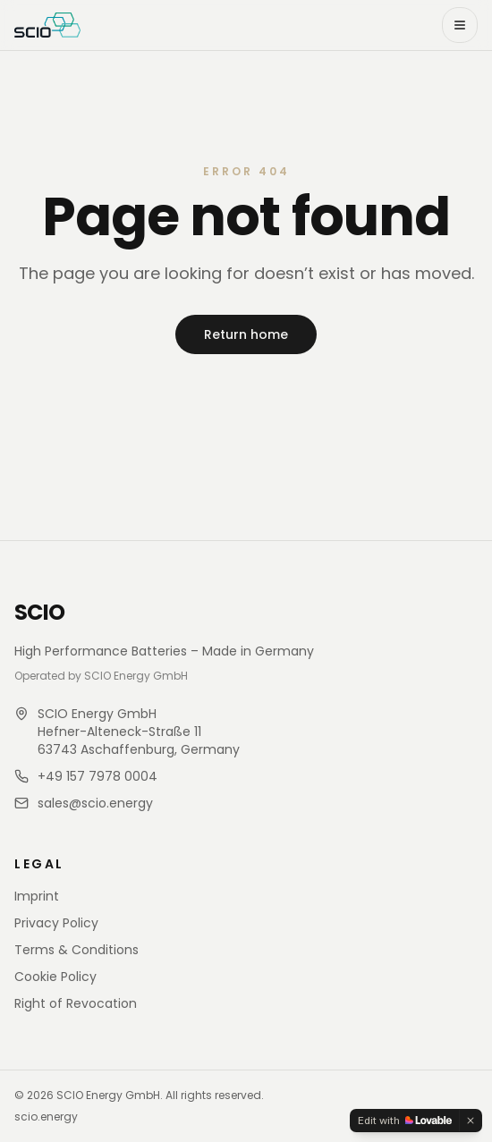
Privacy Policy (56, 923)
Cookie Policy (55, 977)
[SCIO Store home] (47, 25)
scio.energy (46, 1117)
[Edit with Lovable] (405, 1120)
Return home (246, 334)
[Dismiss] (470, 1120)
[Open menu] (460, 25)
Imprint (36, 896)
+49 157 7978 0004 (97, 776)
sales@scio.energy (95, 803)
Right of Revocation (75, 1003)
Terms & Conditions (76, 950)
